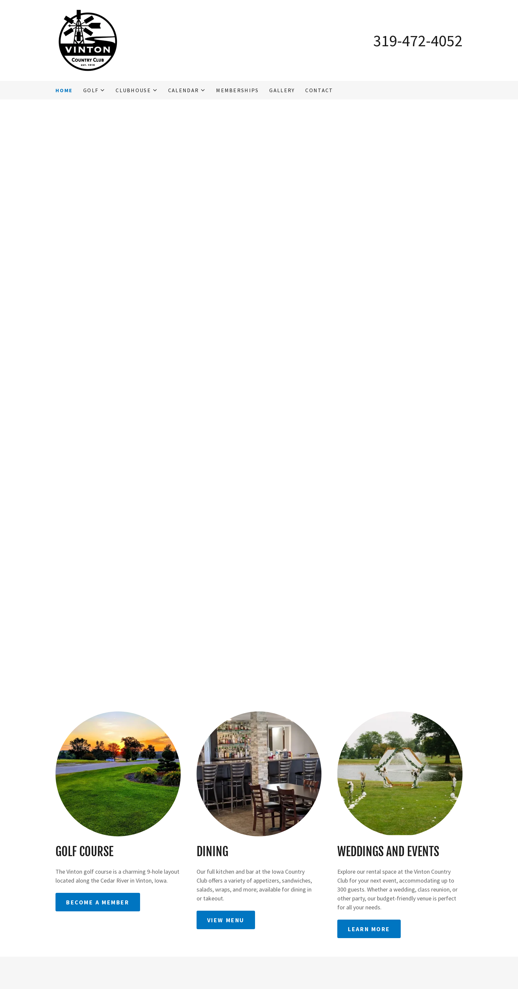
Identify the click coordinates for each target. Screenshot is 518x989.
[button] (94, 90)
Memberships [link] (237, 90)
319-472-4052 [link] (417, 41)
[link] (88, 40)
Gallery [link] (282, 90)
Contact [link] (319, 90)
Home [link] (64, 90)
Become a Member (98, 902)
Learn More (369, 929)
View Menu (225, 920)
